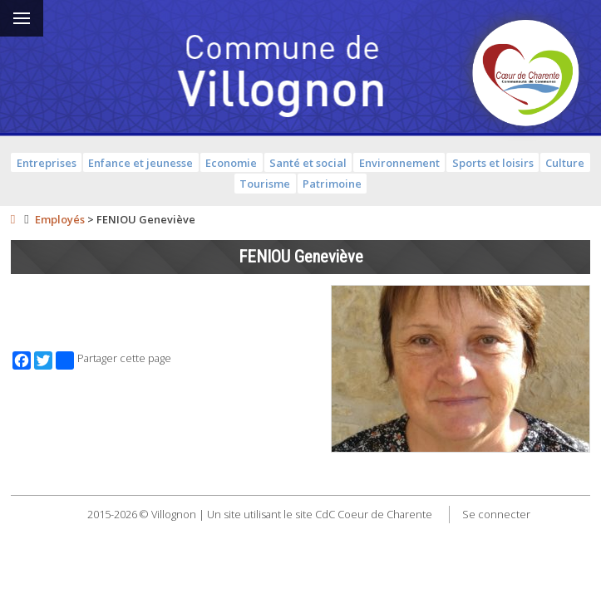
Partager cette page (113, 360)
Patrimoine (332, 183)
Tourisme (264, 183)
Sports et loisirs (493, 162)
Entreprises (46, 162)
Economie (231, 162)
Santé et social (308, 162)
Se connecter (496, 514)
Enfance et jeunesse (140, 162)
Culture (564, 162)
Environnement (399, 162)
